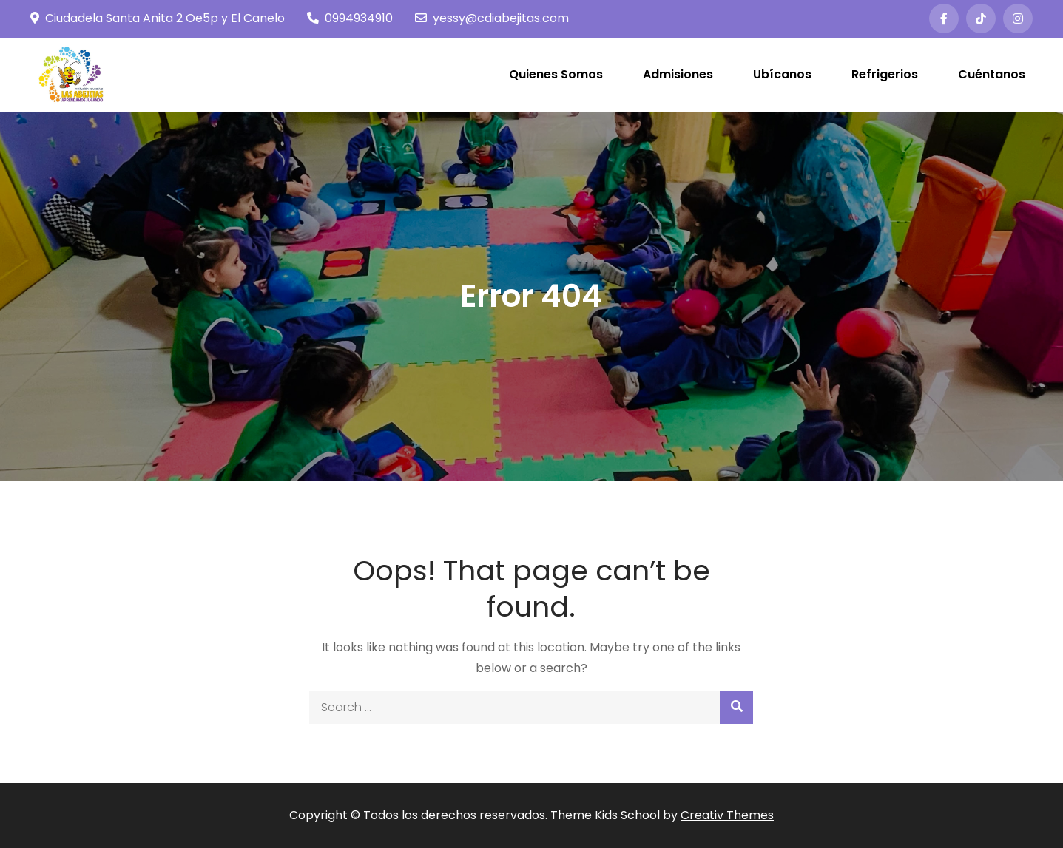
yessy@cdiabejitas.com (492, 18)
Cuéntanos (991, 74)
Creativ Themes (727, 815)
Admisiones (678, 74)
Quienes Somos (556, 74)
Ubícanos (782, 74)
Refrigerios (884, 74)
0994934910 (350, 18)
